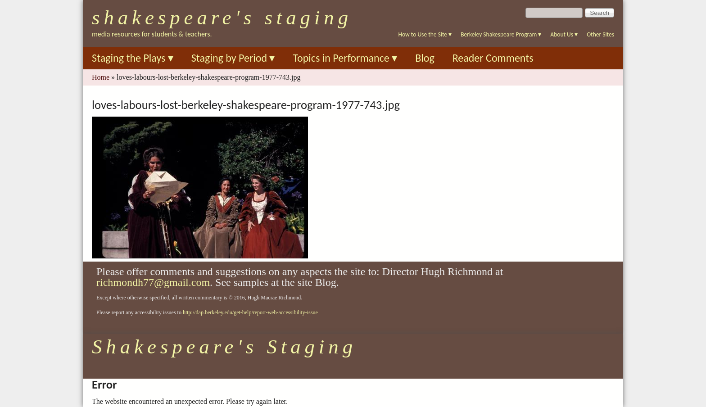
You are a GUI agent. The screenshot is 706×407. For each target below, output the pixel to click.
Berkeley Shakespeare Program (501, 34)
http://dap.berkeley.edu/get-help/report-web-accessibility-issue (250, 312)
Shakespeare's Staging (222, 17)
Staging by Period (233, 57)
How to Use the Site (425, 34)
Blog (424, 57)
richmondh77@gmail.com (153, 282)
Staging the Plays (132, 57)
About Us (564, 34)
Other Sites (600, 34)
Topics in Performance (345, 57)
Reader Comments (493, 57)
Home (100, 77)
